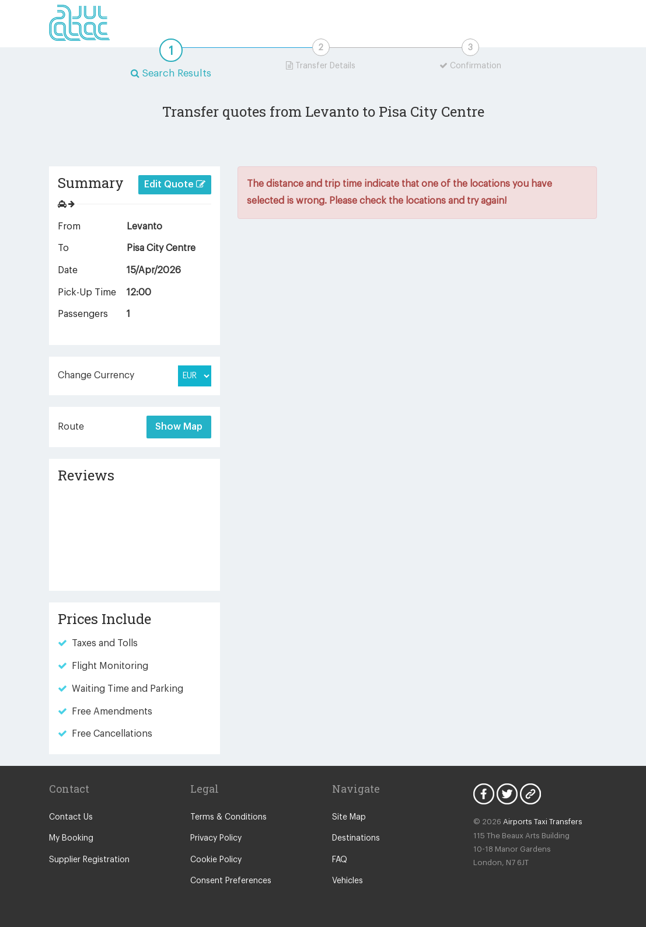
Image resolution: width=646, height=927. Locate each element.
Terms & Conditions (228, 817)
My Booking (71, 838)
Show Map (178, 426)
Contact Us (71, 817)
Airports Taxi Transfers (542, 821)
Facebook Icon (483, 793)
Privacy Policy (216, 838)
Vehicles (347, 881)
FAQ (339, 860)
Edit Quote (174, 184)
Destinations (356, 838)
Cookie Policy (216, 860)
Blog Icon (530, 793)
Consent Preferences (230, 881)
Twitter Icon (507, 793)
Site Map (349, 817)
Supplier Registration (89, 860)
